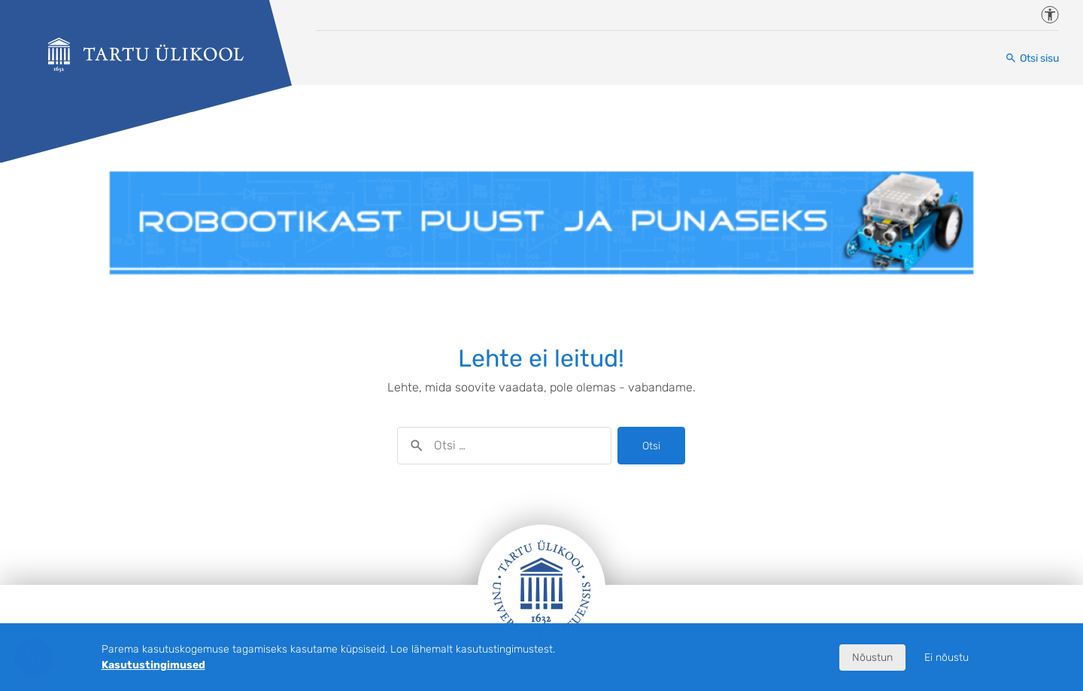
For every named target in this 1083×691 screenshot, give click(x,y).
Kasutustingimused (153, 665)
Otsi (651, 446)
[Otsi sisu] (1032, 58)
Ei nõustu (946, 657)
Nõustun (872, 657)
